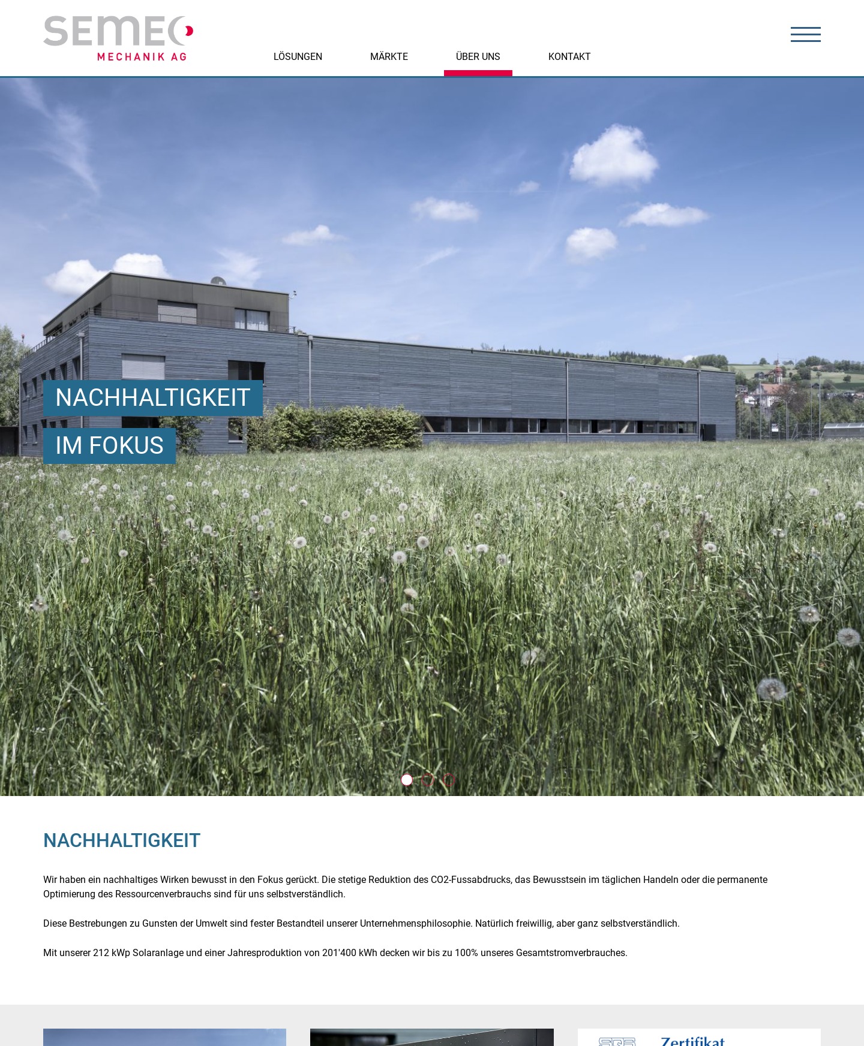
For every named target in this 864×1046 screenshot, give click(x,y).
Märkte (389, 56)
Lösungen (298, 56)
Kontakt (569, 56)
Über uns (478, 56)
